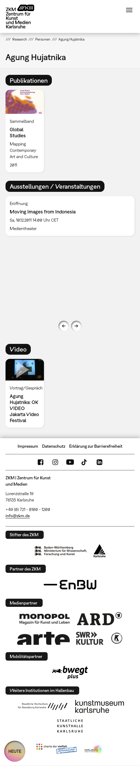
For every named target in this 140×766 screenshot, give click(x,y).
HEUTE (14, 751)
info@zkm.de (18, 515)
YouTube (70, 462)
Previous (63, 326)
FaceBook (40, 462)
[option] (27, 131)
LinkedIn (99, 462)
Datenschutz (53, 446)
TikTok (84, 462)
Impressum (28, 446)
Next (76, 326)
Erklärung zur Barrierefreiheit (95, 446)
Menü (129, 10)
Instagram (55, 462)
